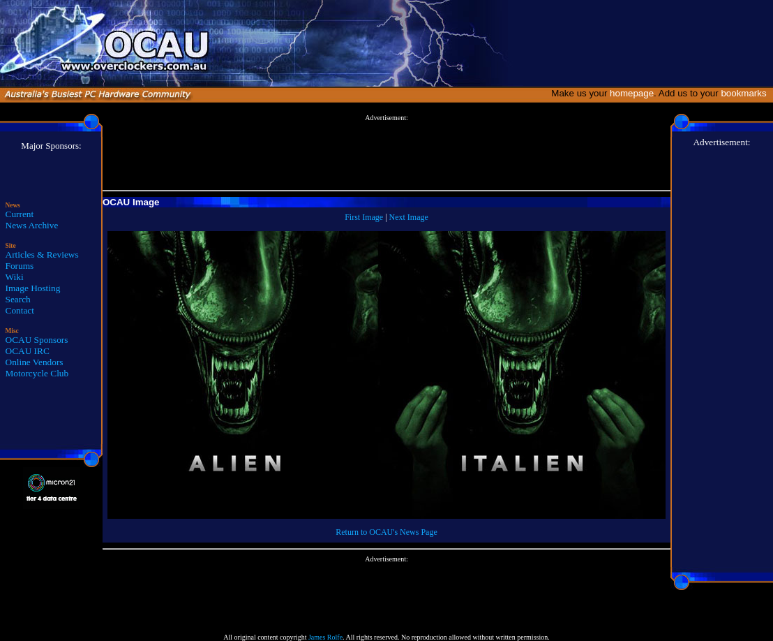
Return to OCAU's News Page (386, 532)
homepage (632, 93)
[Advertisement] (386, 152)
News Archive (32, 225)
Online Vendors (34, 362)
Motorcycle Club (37, 373)
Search (18, 299)
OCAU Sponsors (37, 339)
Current (20, 214)
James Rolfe (325, 637)
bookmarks (746, 93)
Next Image (408, 217)
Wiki (15, 277)
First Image (364, 217)
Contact (20, 310)
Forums (20, 265)
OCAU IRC (28, 351)
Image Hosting (33, 288)
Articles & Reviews (42, 254)
